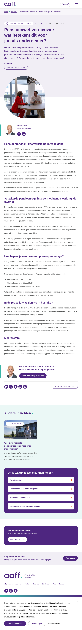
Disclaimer (46, 584)
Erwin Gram (22, 126)
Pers (54, 584)
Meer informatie (54, 624)
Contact (27, 584)
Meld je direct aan (17, 539)
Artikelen (14, 12)
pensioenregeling (60, 311)
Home (6, 12)
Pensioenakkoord (64, 387)
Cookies (36, 584)
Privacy (61, 584)
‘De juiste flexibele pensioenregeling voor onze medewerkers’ (17, 446)
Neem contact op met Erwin (33, 376)
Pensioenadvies (16, 67)
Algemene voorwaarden (12, 584)
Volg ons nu (70, 558)
